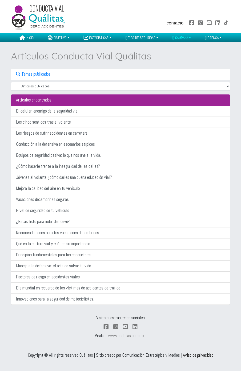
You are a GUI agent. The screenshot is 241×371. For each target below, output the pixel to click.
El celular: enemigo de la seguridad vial (47, 111)
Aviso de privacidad (198, 355)
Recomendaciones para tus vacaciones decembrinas (57, 233)
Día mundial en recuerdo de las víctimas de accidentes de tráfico (68, 288)
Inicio (27, 37)
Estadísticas (96, 37)
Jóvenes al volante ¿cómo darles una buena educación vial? (64, 177)
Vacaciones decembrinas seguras (42, 199)
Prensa (212, 37)
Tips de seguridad (140, 37)
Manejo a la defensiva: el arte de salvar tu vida (53, 266)
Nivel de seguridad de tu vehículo (42, 210)
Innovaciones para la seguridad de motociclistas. (55, 299)
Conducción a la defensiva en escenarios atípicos (55, 144)
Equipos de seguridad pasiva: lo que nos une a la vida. (58, 155)
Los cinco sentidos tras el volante (43, 122)
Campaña (180, 37)
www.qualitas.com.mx (126, 336)
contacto (175, 22)
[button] (120, 74)
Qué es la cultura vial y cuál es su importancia (53, 244)
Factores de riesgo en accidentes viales (48, 277)
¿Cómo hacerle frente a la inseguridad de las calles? (58, 166)
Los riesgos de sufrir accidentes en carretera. (52, 133)
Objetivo (57, 37)
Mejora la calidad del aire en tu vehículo (48, 188)
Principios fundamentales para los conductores (54, 255)
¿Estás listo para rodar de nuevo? (43, 221)
